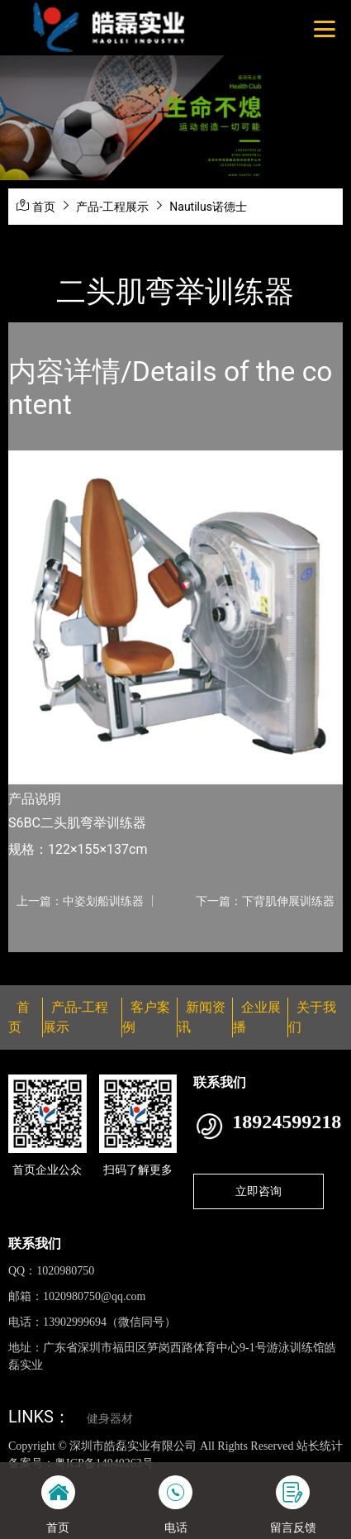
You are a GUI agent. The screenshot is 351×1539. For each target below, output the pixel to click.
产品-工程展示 (112, 206)
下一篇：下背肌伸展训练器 (265, 901)
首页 (43, 206)
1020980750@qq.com (94, 1296)
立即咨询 (258, 1191)
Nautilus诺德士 (208, 206)
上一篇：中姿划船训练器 (80, 901)
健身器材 (110, 1419)
